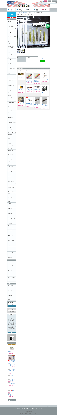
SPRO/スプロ (10, 148)
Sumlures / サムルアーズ (11, 85)
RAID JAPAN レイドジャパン (11, 32)
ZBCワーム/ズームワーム (11, 26)
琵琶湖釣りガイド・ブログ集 (11, 297)
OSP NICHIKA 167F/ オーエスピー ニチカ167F (11, 376)
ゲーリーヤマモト (10, 169)
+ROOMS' (9, 59)
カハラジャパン (10, 171)
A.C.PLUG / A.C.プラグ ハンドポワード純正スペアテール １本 (12, 352)
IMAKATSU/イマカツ (10, 54)
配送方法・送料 (23, 408)
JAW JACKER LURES (11, 119)
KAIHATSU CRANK (10, 223)
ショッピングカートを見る (12, 306)
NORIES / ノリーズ (10, 65)
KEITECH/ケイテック (10, 230)
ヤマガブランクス (10, 197)
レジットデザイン (10, 154)
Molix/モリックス (10, 140)
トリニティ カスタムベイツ (11, 228)
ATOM (11, 400)
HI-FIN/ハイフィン (10, 166)
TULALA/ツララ (10, 185)
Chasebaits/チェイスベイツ (11, 145)
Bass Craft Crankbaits (11, 102)
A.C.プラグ (9, 49)
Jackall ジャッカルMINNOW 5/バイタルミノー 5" (11, 384)
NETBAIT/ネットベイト (11, 129)
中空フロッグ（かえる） (11, 174)
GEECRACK (9, 90)
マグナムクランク (10, 280)
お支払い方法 (18, 408)
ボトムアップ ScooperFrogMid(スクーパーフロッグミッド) (21, 77)
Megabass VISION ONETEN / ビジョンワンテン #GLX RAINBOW (37, 105)
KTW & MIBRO (10, 97)
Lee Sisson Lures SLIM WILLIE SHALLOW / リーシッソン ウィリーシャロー (13, 363)
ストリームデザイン (10, 225)
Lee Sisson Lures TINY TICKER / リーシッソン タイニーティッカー (11, 395)
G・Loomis (9, 176)
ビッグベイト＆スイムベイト (11, 277)
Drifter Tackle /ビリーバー (11, 164)
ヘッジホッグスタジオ (11, 240)
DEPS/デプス (10, 52)
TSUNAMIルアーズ (10, 208)
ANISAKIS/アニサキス (11, 43)
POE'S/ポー (9, 127)
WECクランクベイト (10, 156)
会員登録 (45, 1)
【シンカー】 (10, 245)
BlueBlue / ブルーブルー (11, 110)
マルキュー (9, 75)
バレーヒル (9, 83)
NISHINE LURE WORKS (11, 30)
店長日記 (12, 332)
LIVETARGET (10, 134)
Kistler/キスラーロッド (11, 181)
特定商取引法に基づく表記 (29, 408)
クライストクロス (10, 252)
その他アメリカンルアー (11, 161)
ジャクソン (9, 100)
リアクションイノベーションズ (12, 132)
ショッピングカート (45, 9)
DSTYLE (9, 201)
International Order (10, 295)
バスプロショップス (10, 272)
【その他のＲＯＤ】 (10, 250)
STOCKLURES (10, 213)
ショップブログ (10, 290)
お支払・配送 (20, 9)
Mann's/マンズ (10, 138)
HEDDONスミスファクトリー (11, 23)
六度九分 (9, 78)
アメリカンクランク (10, 159)
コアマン (9, 73)
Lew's (9, 195)
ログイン (49, 1)
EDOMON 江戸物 (10, 80)
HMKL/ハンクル (10, 203)
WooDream (9, 220)
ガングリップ (10, 270)
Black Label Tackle (10, 117)
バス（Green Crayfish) (25, 12)
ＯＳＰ (9, 57)
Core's (9, 242)
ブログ (28, 9)
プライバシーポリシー (35, 408)
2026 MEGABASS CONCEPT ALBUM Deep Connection (21, 90)
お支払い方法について (11, 285)
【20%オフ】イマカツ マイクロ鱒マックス (21, 103)
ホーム (11, 9)
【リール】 (9, 247)
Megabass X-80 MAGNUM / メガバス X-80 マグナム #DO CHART (29, 80)
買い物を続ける (42, 59)
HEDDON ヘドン (10, 21)
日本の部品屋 (10, 257)
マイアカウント (54, 1)
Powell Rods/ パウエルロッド (11, 187)
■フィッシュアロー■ (10, 235)
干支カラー (9, 267)
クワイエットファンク (11, 206)
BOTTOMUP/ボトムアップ (11, 68)
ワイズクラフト (10, 233)
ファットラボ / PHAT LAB (11, 218)
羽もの (9, 275)
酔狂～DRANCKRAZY (11, 191)
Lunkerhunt (9, 143)
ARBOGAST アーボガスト (11, 95)
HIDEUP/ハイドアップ (11, 70)
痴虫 (8, 92)
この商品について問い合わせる (44, 58)
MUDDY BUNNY (10, 215)
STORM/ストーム (10, 150)
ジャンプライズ (10, 112)
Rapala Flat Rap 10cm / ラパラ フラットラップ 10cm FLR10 (29, 104)
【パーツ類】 (10, 255)
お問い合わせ (37, 9)
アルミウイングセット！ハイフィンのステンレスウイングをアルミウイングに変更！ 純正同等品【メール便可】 (11, 371)
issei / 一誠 (20, 12)
